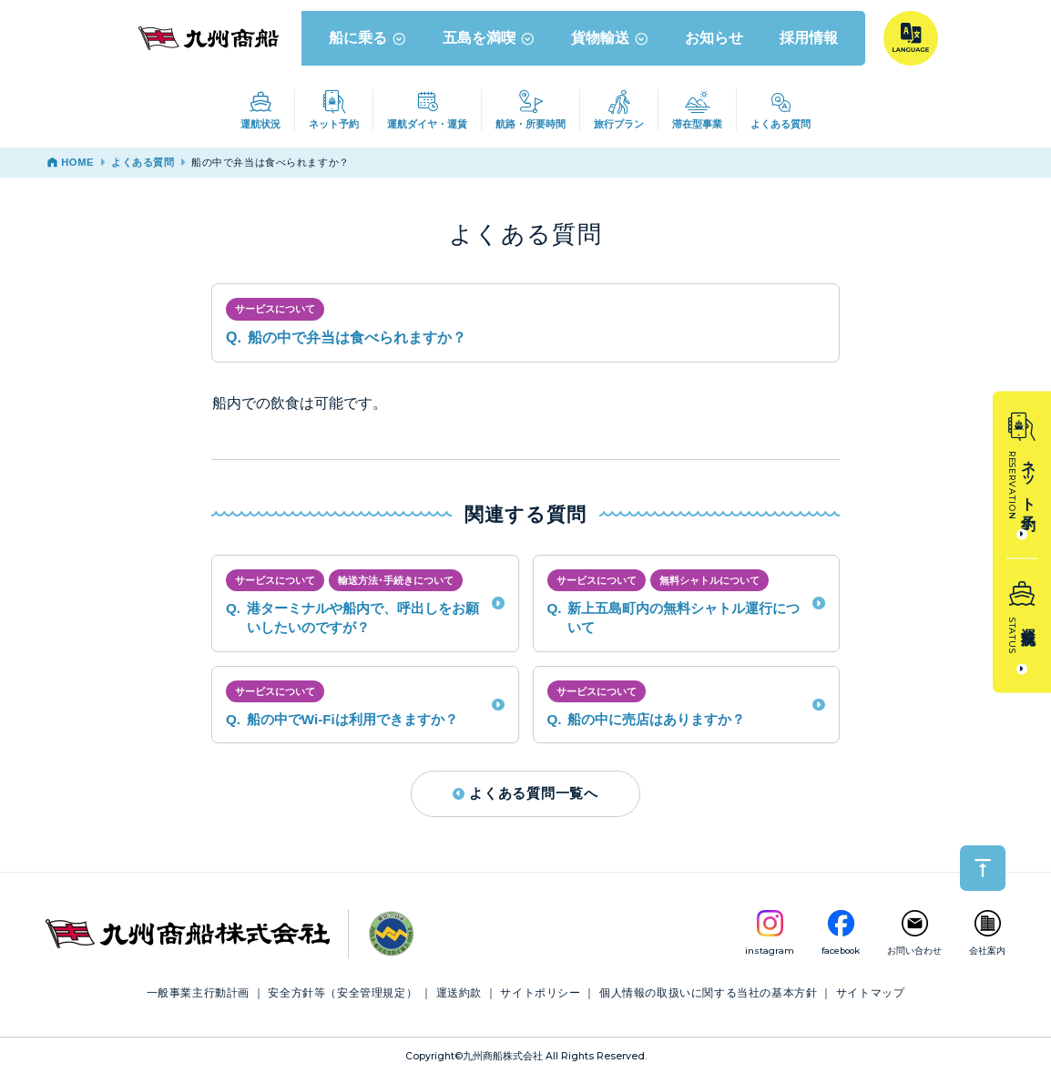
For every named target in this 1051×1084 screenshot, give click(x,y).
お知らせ (715, 44)
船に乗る (368, 44)
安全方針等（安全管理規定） (342, 1000)
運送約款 (459, 1000)
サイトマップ (870, 1000)
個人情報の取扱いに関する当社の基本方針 (708, 1000)
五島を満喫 (490, 44)
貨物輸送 (610, 44)
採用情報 (810, 44)
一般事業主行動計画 (198, 1000)
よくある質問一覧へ (525, 800)
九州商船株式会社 (503, 1063)
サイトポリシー (540, 1000)
